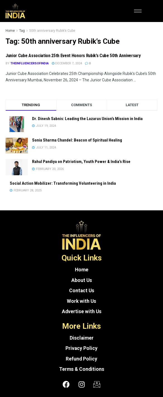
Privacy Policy (81, 348)
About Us (81, 280)
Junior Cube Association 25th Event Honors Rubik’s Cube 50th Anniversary (73, 55)
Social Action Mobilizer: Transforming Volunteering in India (63, 183)
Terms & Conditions (81, 369)
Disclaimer (82, 338)
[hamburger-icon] (138, 11)
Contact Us (81, 290)
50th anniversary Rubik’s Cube (52, 31)
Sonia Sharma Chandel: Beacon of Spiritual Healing (77, 140)
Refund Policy (81, 359)
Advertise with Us (81, 311)
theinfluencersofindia (29, 63)
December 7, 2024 (67, 63)
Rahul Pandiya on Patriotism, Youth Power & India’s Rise (81, 161)
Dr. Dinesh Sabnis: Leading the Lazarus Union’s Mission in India (87, 118)
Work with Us (81, 301)
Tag (22, 31)
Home (10, 31)
